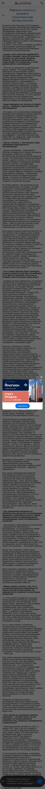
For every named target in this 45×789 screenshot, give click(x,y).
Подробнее (22, 406)
